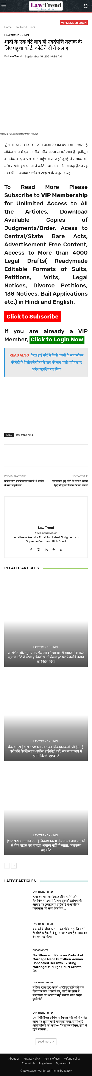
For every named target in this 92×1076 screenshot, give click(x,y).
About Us (14, 1058)
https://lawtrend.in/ (46, 533)
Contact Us (28, 1063)
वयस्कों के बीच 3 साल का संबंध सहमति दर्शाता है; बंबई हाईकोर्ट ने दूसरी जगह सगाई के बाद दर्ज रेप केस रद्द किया (60, 933)
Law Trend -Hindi (24, 27)
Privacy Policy (32, 1058)
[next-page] (14, 865)
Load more (46, 1041)
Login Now (45, 1063)
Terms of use (51, 1058)
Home (8, 27)
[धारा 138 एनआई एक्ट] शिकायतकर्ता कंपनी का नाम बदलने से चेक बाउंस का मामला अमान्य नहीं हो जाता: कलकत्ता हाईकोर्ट (46, 845)
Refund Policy (72, 1058)
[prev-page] (7, 865)
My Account (63, 1063)
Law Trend (15, 56)
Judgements (40, 950)
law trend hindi (25, 434)
